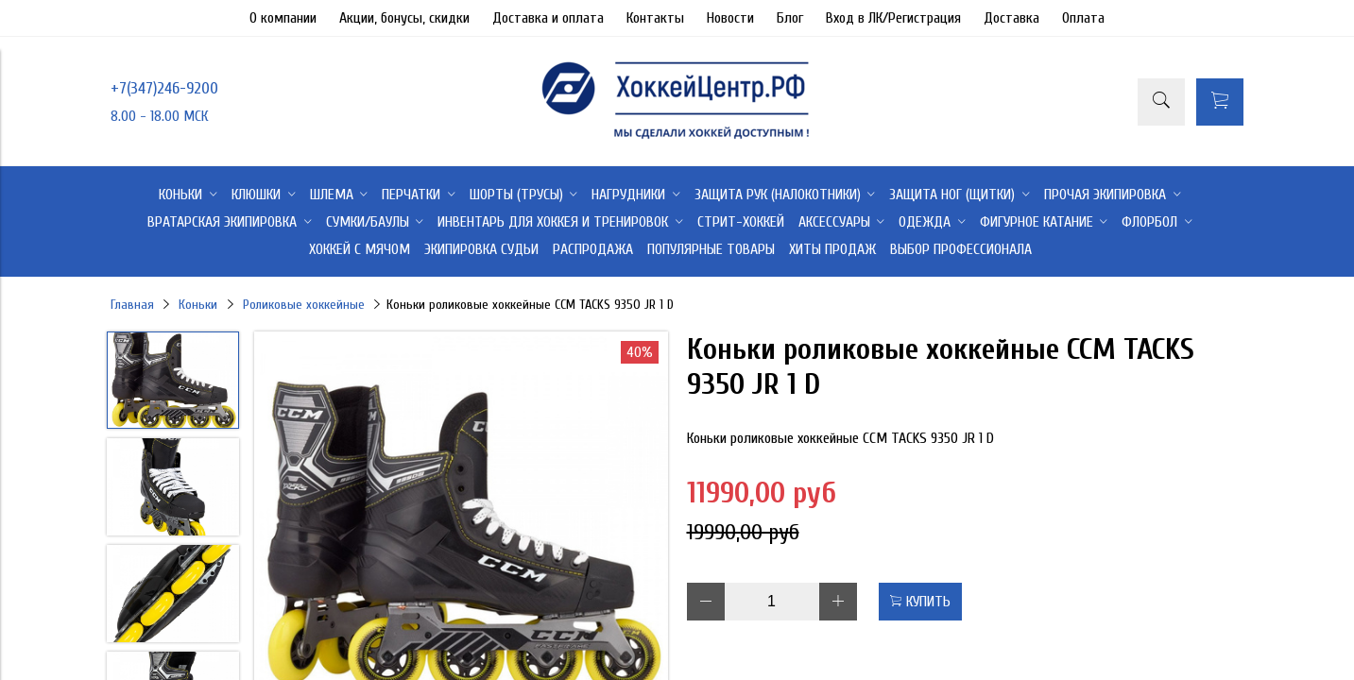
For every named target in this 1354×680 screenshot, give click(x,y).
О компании (283, 17)
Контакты (655, 17)
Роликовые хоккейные (304, 305)
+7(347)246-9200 (164, 88)
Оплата (1083, 17)
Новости (730, 17)
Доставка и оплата (548, 17)
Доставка (1011, 17)
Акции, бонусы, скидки (404, 17)
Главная (132, 305)
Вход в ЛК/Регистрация (893, 17)
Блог (790, 17)
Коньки (198, 305)
